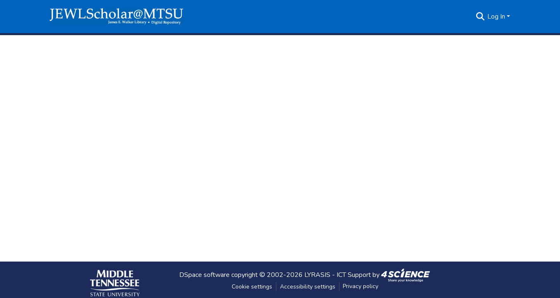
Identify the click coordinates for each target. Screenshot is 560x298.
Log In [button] (497, 16)
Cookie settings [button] (252, 287)
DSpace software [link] (204, 274)
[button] (116, 16)
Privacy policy (360, 286)
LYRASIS (317, 274)
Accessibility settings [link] (307, 287)
